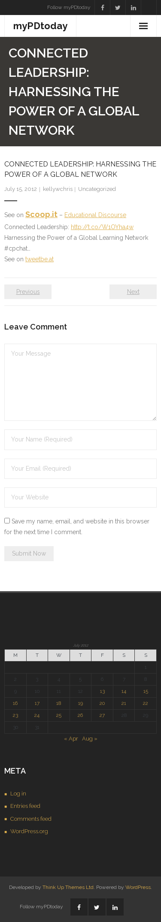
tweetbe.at (39, 259)
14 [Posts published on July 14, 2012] (124, 691)
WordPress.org (29, 831)
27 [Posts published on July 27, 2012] (102, 715)
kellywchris (58, 189)
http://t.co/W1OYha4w (102, 227)
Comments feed (31, 819)
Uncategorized (97, 189)
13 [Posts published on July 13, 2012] (102, 691)
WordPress (138, 887)
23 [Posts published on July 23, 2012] (15, 715)
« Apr (71, 738)
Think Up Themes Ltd (68, 887)
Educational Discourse (95, 215)
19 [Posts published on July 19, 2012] (80, 703)
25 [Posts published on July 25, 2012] (58, 715)
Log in (18, 793)
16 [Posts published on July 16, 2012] (15, 703)
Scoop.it (41, 214)
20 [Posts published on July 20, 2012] (102, 703)
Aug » (89, 738)
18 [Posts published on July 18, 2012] (58, 703)
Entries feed (25, 806)
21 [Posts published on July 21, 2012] (124, 703)
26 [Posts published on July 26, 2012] (80, 715)
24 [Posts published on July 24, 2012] (36, 715)
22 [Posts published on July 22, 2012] (145, 703)
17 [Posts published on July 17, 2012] (37, 703)
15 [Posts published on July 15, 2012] (145, 691)
